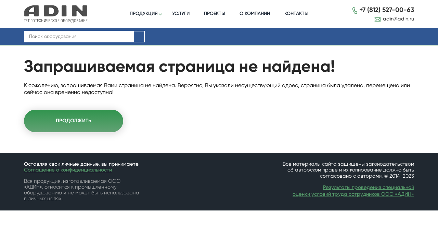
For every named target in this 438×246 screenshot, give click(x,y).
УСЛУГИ (181, 13)
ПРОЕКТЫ (214, 13)
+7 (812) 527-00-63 (386, 10)
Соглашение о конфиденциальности (68, 170)
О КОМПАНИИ (255, 13)
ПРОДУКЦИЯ (144, 13)
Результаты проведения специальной (368, 187)
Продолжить (73, 120)
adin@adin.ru (398, 19)
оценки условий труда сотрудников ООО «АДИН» (353, 194)
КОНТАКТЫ (296, 13)
